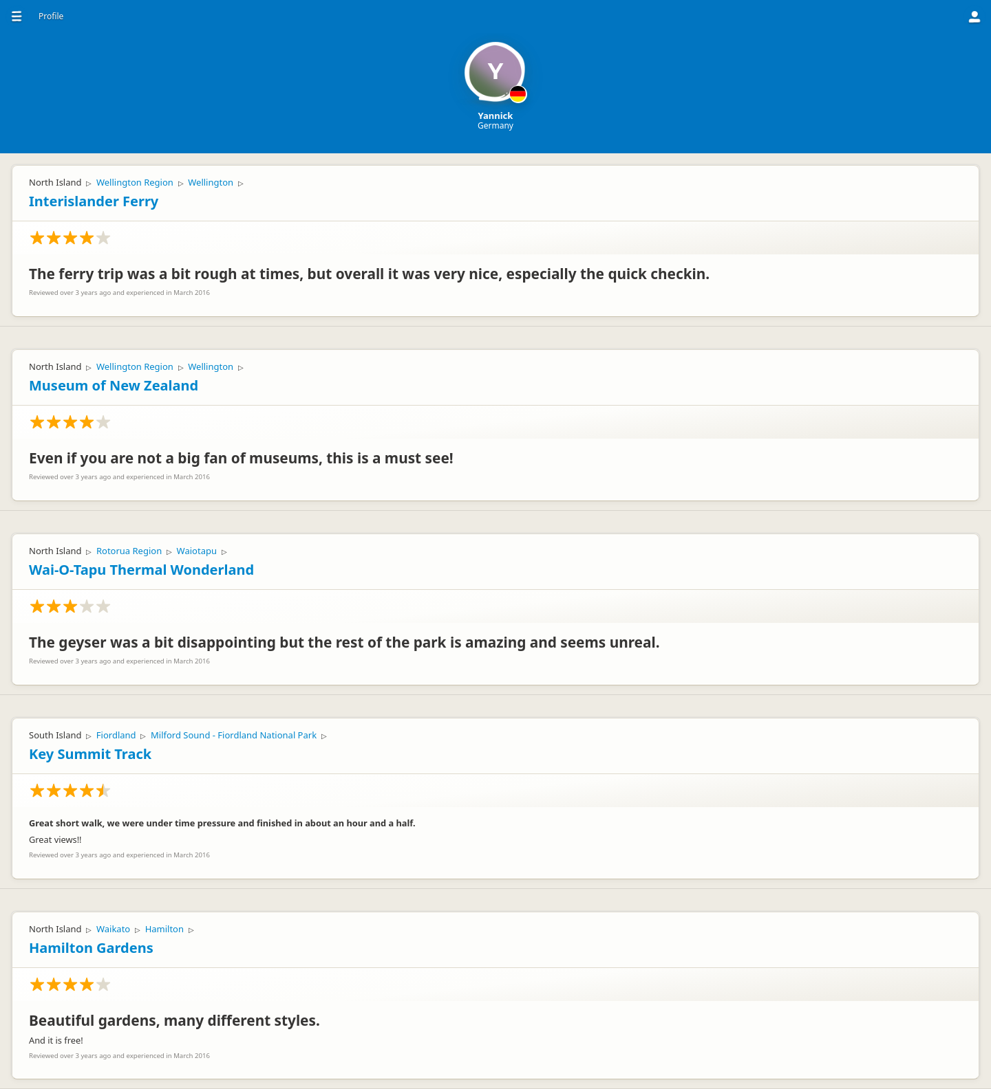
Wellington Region (134, 182)
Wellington (210, 182)
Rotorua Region (129, 550)
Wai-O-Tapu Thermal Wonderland (141, 569)
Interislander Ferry (93, 201)
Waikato (113, 929)
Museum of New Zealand (113, 385)
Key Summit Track (90, 754)
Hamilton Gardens (91, 947)
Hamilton (164, 929)
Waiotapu (197, 550)
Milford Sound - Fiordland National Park (234, 735)
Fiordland (116, 735)
